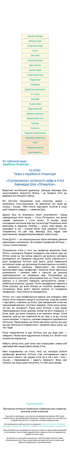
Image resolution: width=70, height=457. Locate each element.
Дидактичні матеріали (35, 89)
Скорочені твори (35, 46)
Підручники (35, 80)
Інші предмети (35, 152)
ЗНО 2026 (35, 55)
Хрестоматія (35, 65)
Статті (35, 51)
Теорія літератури (35, 75)
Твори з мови (35, 104)
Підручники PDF (35, 109)
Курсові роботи (34, 403)
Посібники (35, 84)
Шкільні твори (35, 41)
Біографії (35, 99)
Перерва (35, 123)
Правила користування (35, 133)
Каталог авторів (35, 36)
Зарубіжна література (35, 138)
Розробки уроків (35, 60)
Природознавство (35, 147)
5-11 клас (35, 94)
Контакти (35, 128)
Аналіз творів (35, 70)
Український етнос (35, 118)
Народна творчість (35, 113)
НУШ (35, 142)
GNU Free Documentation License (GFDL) (51, 426)
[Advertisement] (35, 16)
